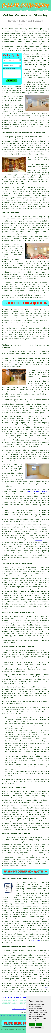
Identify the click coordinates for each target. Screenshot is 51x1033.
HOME (21, 10)
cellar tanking (21, 921)
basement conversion (31, 80)
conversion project (10, 314)
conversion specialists (34, 544)
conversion (40, 187)
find (8, 951)
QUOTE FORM (35, 940)
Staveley (38, 540)
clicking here (42, 987)
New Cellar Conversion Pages (14, 1015)
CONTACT (37, 10)
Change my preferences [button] (36, 1027)
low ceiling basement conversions (35, 923)
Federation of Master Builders (36, 492)
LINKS (26, 10)
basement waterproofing (31, 908)
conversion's (7, 446)
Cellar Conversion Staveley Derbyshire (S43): (23, 29)
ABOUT (31, 10)
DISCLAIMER (45, 10)
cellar (31, 31)
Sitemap (3, 1015)
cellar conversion (40, 418)
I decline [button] (39, 1024)
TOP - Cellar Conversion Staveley (15, 997)
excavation (44, 846)
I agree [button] (32, 1024)
